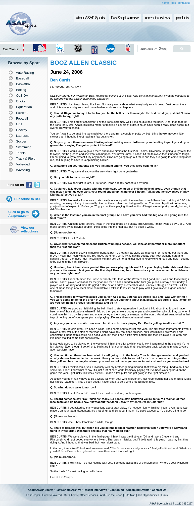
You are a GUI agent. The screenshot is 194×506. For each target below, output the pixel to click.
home (165, 2)
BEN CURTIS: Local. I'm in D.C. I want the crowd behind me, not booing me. (96, 393)
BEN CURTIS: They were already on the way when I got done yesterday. (94, 171)
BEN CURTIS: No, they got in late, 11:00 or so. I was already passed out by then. (99, 182)
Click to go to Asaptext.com (18, 213)
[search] (153, 49)
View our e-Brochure (29, 229)
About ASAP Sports (40, 489)
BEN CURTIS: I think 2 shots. (68, 238)
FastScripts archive (125, 18)
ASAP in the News (111, 495)
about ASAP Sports (90, 18)
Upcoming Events (137, 489)
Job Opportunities (148, 495)
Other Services (89, 495)
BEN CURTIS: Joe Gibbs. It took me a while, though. (82, 422)
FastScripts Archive (68, 489)
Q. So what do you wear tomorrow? (73, 387)
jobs (173, 2)
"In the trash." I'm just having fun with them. (76, 471)
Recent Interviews (95, 489)
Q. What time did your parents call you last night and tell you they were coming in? (104, 165)
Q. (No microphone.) (63, 232)
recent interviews (157, 18)
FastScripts (33, 495)
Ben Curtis (60, 80)
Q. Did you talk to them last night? (72, 177)
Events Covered (52, 495)
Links (164, 495)
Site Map (130, 495)
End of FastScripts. (61, 477)
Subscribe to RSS (27, 199)
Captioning (116, 489)
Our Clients (71, 495)
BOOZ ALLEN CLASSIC (83, 62)
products (182, 18)
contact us (184, 2)
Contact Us (159, 489)
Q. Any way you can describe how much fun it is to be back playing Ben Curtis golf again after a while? (117, 323)
